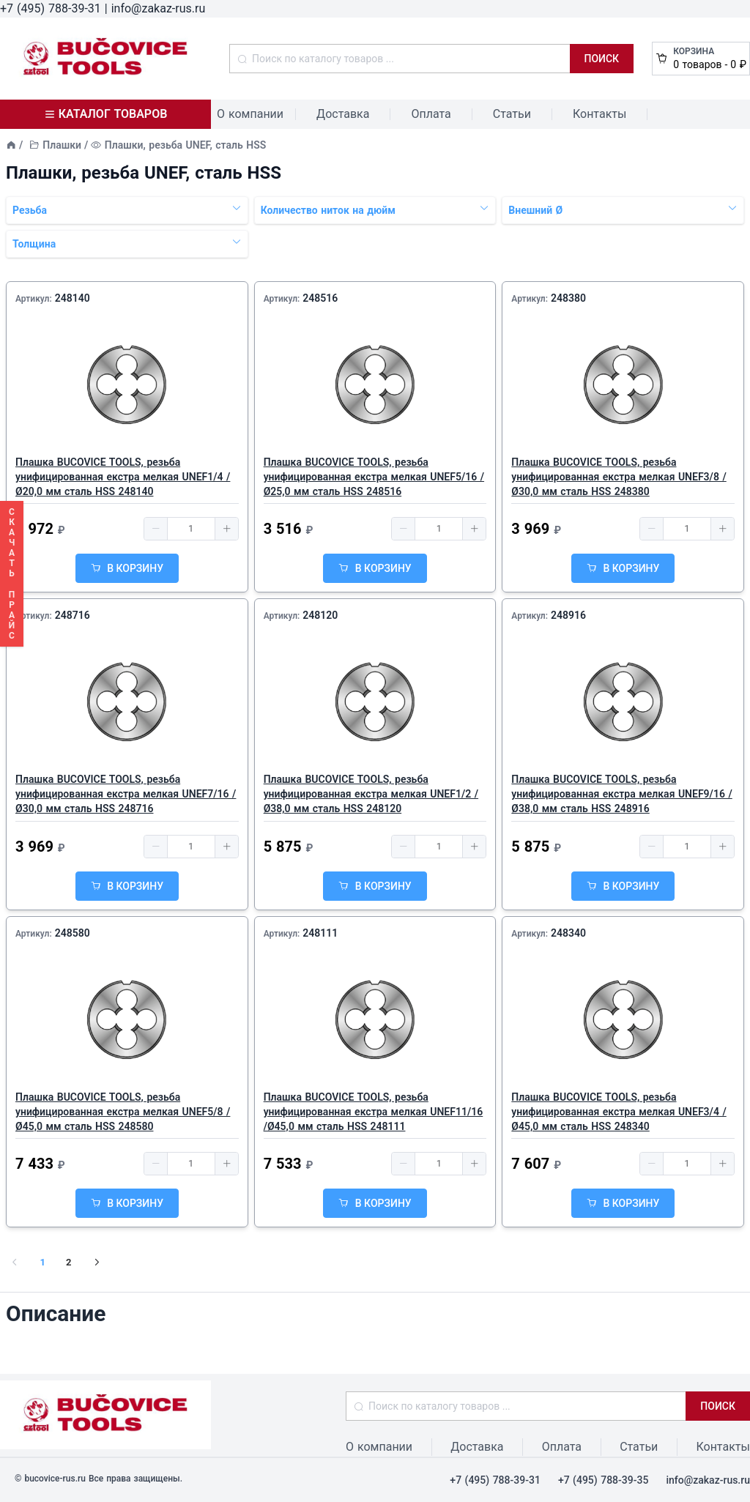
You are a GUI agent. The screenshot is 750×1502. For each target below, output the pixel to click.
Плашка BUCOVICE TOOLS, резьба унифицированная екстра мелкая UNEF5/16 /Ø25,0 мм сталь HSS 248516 (374, 476)
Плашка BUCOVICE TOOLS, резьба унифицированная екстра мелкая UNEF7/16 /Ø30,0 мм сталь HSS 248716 (125, 793)
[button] (156, 529)
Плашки (61, 145)
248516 (320, 298)
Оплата (430, 114)
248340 (568, 933)
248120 (320, 615)
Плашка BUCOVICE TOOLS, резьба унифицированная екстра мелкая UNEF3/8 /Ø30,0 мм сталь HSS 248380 (618, 476)
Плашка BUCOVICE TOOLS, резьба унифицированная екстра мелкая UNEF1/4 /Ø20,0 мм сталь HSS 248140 (122, 476)
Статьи (512, 114)
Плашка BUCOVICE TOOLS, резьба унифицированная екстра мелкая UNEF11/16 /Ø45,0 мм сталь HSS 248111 (373, 1111)
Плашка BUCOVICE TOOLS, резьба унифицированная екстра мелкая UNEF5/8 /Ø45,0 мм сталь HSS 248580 (122, 1111)
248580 (72, 933)
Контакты (599, 114)
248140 (72, 298)
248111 (320, 933)
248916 (568, 615)
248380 (568, 298)
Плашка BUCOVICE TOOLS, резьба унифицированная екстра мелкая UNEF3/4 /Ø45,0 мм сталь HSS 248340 (618, 1111)
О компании (250, 114)
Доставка (342, 114)
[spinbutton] (191, 528)
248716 (72, 615)
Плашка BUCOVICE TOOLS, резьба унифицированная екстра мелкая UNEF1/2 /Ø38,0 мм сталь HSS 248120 (371, 793)
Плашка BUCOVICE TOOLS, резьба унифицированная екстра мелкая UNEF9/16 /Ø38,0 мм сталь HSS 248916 (621, 793)
